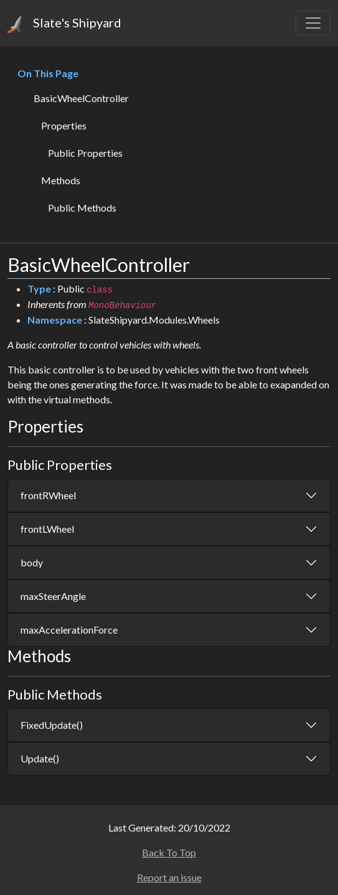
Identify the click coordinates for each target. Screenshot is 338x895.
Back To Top (169, 852)
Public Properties (85, 153)
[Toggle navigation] (313, 23)
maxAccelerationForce (69, 629)
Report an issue (169, 877)
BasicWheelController (81, 98)
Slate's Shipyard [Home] (64, 24)
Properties (64, 125)
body (32, 562)
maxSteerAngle (53, 596)
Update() (40, 758)
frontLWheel (47, 529)
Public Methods (82, 207)
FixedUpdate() (52, 725)
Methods (60, 180)
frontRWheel (48, 495)
